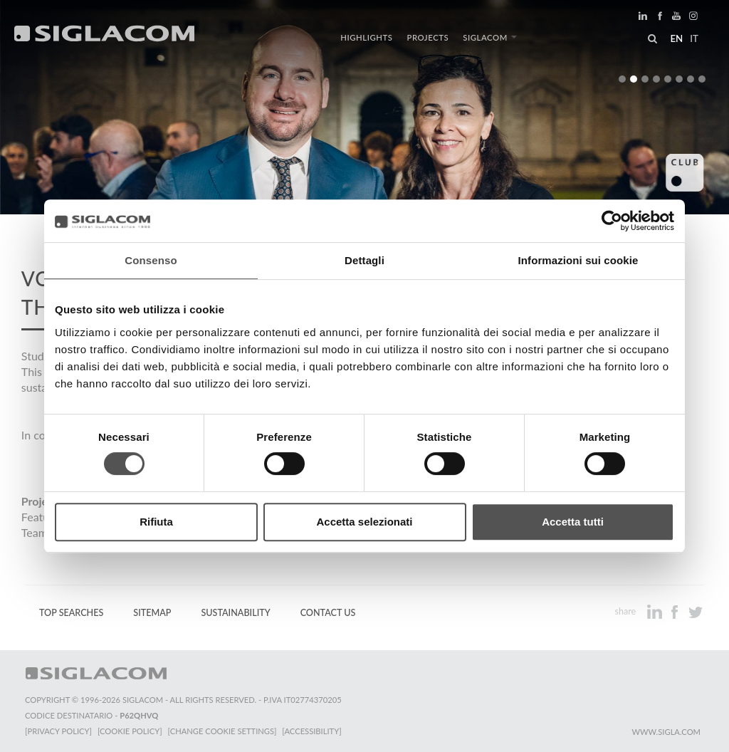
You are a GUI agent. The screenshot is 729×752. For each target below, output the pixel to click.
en (676, 38)
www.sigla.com (666, 731)
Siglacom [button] (490, 37)
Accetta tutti (573, 522)
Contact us (328, 612)
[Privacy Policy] (58, 731)
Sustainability (235, 612)
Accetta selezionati (364, 522)
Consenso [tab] (151, 260)
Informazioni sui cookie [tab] (578, 260)
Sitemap (152, 612)
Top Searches (71, 612)
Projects (428, 37)
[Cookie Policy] (130, 731)
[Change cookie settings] (222, 731)
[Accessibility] (311, 731)
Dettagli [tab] (364, 260)
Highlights (366, 37)
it (694, 38)
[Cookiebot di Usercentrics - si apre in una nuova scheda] (612, 220)
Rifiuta (156, 522)
